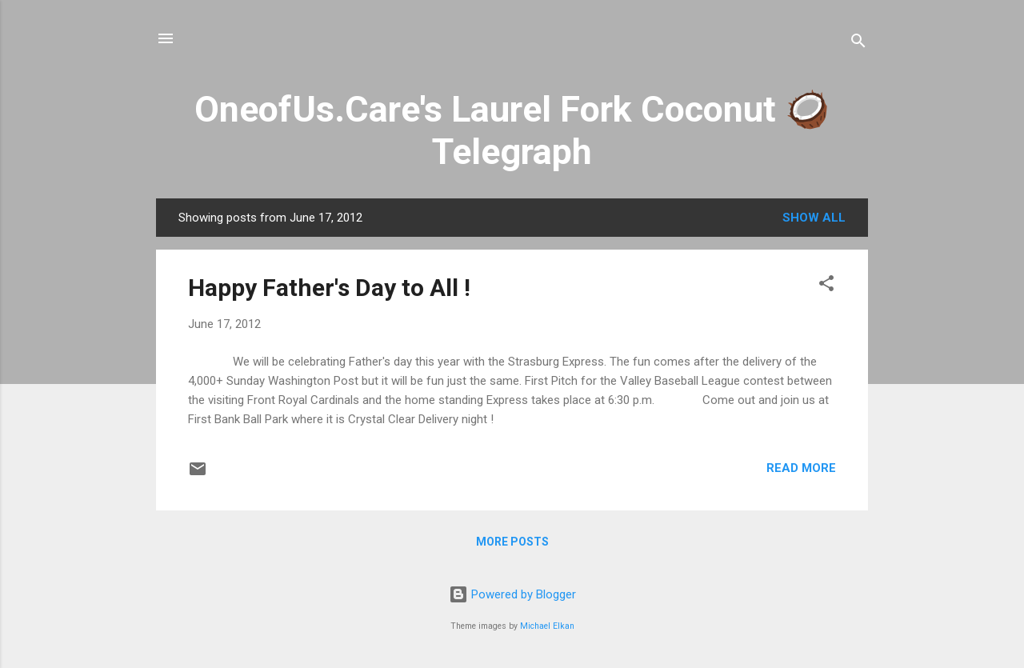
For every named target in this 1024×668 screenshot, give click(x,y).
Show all (814, 217)
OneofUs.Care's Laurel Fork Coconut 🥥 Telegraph (512, 130)
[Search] (858, 43)
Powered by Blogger (512, 594)
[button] (826, 286)
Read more (801, 468)
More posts (512, 541)
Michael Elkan (547, 626)
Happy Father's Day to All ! (329, 288)
